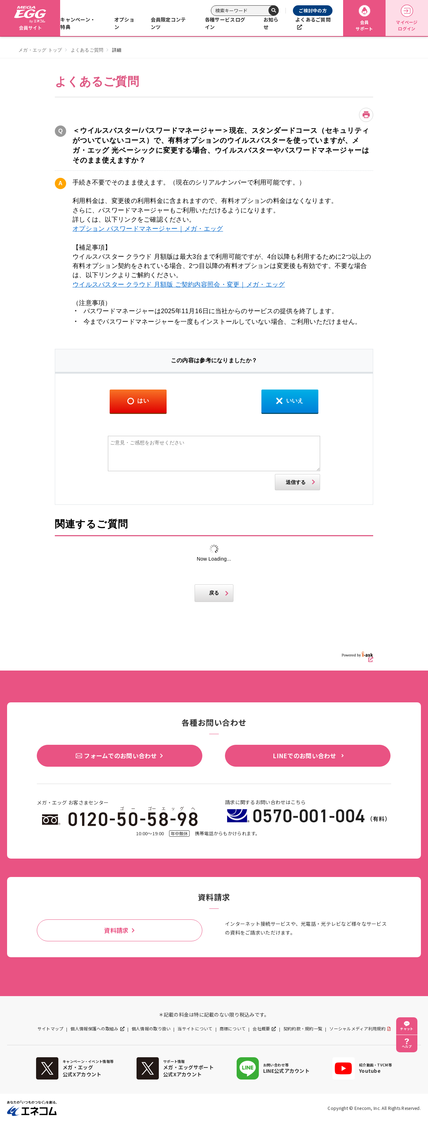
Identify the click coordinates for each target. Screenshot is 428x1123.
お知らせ (271, 23)
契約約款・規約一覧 (303, 1028)
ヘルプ (407, 1046)
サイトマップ (50, 1028)
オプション (124, 23)
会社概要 (261, 1028)
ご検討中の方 (313, 10)
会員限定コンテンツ (168, 23)
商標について (233, 1028)
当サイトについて (195, 1028)
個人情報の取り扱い (151, 1028)
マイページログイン (406, 18)
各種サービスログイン (225, 23)
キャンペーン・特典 (77, 23)
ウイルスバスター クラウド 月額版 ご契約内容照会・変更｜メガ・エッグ (179, 284)
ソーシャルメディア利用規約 (357, 1028)
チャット (406, 1029)
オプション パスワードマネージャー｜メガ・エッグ (148, 228)
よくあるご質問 (313, 19)
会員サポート (364, 18)
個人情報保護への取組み (94, 1028)
